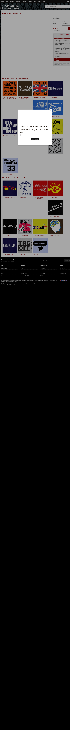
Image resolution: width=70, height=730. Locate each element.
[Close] (51, 110)
